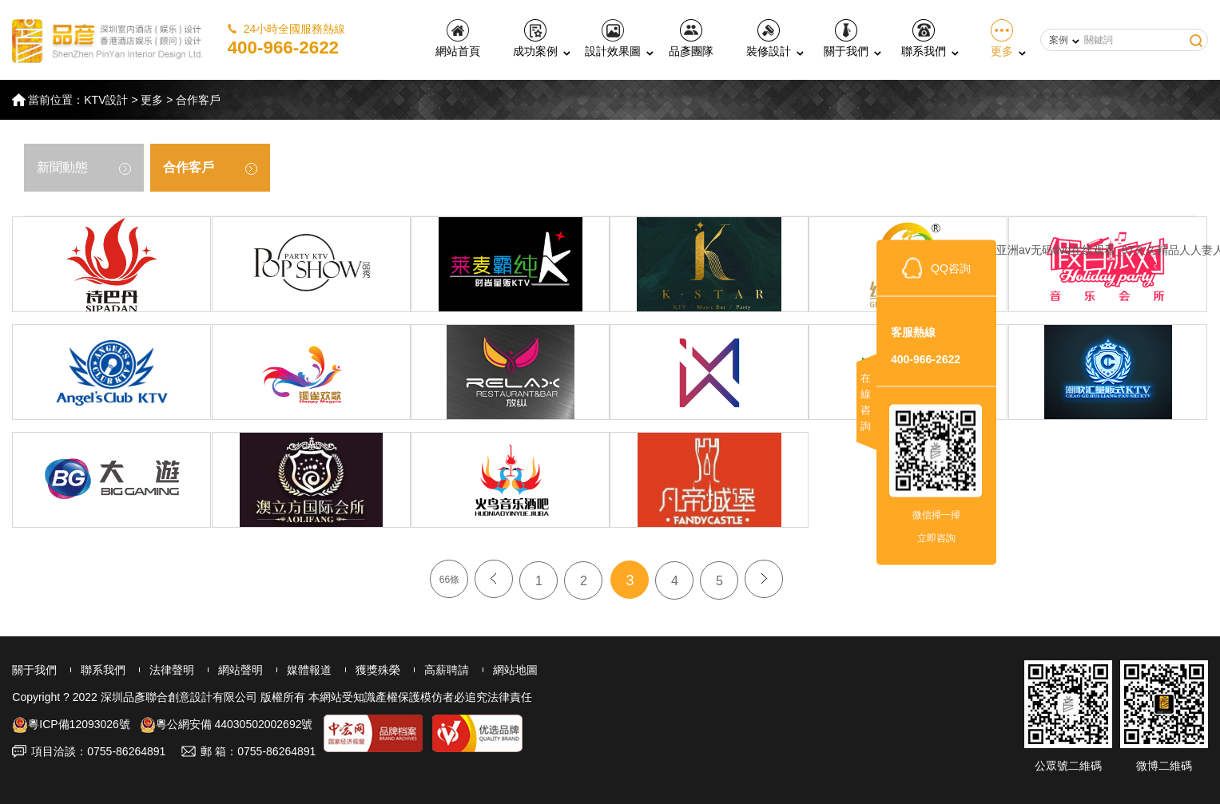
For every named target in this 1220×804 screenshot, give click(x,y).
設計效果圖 (613, 38)
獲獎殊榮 (378, 669)
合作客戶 (198, 99)
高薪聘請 (446, 669)
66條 (449, 579)
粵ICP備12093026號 (71, 724)
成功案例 (535, 38)
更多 (1002, 38)
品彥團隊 (691, 38)
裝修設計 (768, 38)
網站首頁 (457, 38)
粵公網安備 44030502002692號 (226, 724)
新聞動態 (84, 167)
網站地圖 (515, 669)
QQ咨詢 (951, 267)
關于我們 (846, 38)
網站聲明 (240, 669)
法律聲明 (171, 669)
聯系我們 (923, 38)
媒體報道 (309, 669)
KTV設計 (106, 99)
